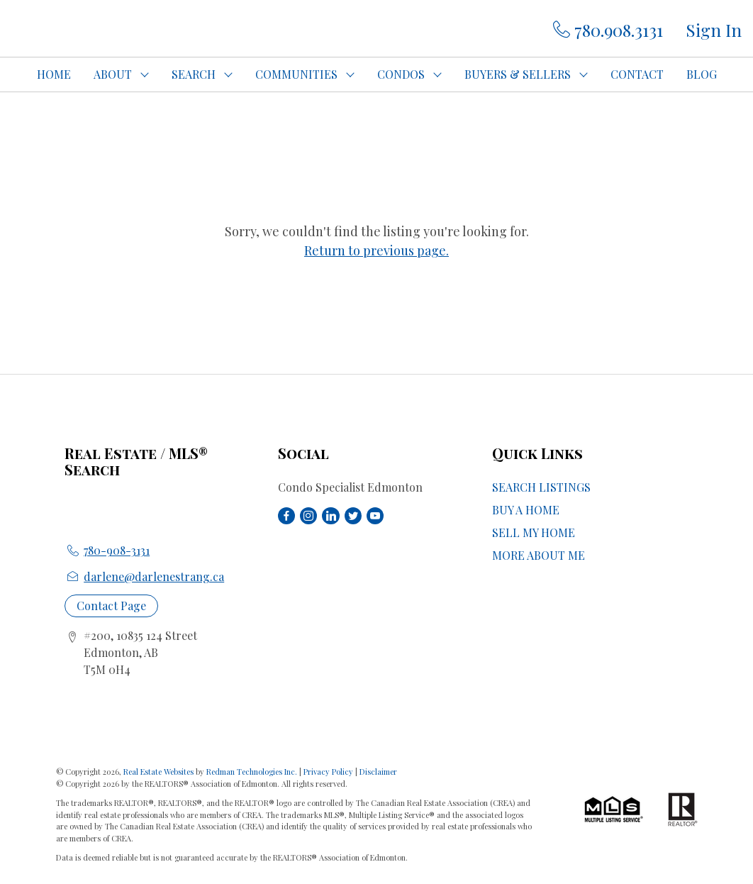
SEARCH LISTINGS (541, 487)
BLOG (701, 74)
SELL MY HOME (533, 532)
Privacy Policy (328, 771)
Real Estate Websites (159, 771)
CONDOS (401, 74)
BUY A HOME (525, 509)
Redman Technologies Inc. (252, 771)
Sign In (714, 29)
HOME (54, 74)
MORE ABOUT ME (538, 555)
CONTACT (637, 74)
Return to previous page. (376, 250)
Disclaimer (378, 771)
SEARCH (194, 74)
